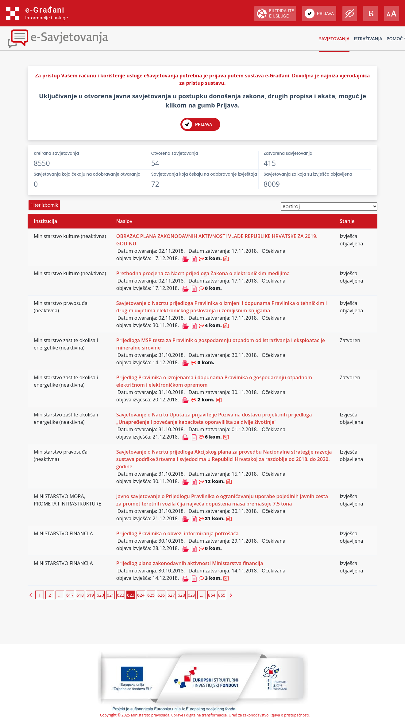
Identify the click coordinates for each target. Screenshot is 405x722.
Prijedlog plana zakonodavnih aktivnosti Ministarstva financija (189, 563)
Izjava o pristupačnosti (289, 715)
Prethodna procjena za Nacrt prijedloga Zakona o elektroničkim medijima (203, 273)
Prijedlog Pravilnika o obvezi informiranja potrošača (177, 533)
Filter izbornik (44, 205)
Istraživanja (368, 38)
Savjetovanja (334, 38)
